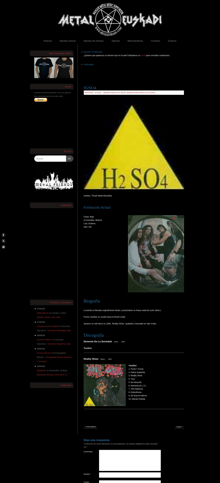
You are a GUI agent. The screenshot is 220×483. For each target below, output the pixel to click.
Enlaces (172, 41)
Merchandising (135, 41)
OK (68, 158)
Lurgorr (179, 427)
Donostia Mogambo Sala (59, 344)
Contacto (155, 41)
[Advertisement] (135, 72)
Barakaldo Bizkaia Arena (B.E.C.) (52, 374)
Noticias (47, 41)
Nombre (87, 474)
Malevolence (43, 313)
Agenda (116, 41)
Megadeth (41, 370)
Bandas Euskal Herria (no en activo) (141, 93)
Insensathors (90, 427)
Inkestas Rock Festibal (47, 326)
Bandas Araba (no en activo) (115, 93)
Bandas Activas (68, 41)
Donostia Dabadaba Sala (59, 330)
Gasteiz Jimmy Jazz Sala (48, 317)
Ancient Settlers (44, 339)
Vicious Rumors (44, 353)
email (143, 55)
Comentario (87, 453)
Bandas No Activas (94, 41)
